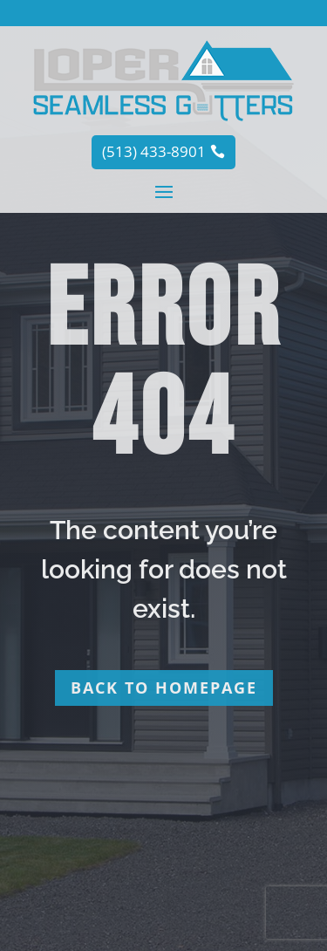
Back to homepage (164, 687)
